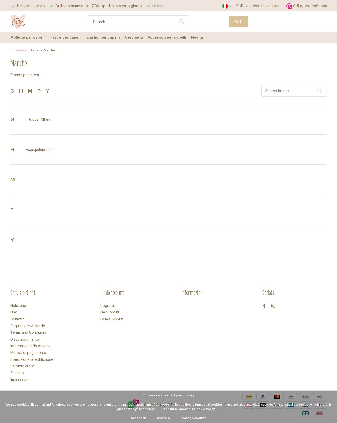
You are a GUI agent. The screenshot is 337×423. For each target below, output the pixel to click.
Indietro (18, 50)
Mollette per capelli (27, 37)
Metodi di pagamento (28, 352)
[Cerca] (138, 21)
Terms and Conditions (28, 332)
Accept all (138, 418)
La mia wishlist (111, 319)
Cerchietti (134, 37)
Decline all (163, 418)
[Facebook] (264, 306)
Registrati (108, 305)
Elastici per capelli (103, 37)
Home (36, 50)
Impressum (19, 379)
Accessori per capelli (167, 37)
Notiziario (18, 305)
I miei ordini (109, 312)
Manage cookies (193, 418)
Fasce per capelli (66, 37)
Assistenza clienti (267, 6)
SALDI (238, 21)
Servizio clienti (22, 366)
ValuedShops (316, 6)
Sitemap (17, 373)
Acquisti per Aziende (27, 326)
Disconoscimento (24, 339)
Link (13, 312)
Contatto (17, 319)
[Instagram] (273, 306)
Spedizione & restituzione (31, 359)
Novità (197, 37)
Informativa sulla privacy (30, 346)
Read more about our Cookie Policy (188, 409)
